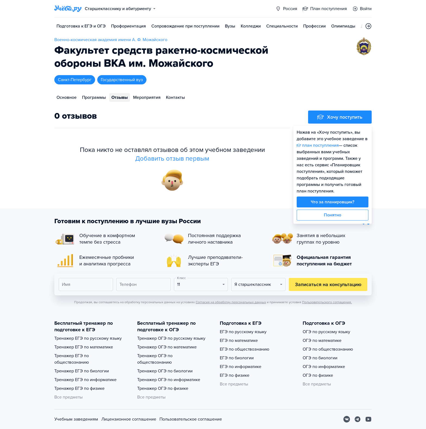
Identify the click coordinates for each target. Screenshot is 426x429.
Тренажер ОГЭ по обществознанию (155, 359)
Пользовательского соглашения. (327, 302)
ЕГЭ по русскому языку (243, 332)
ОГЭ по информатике (324, 366)
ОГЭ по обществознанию (328, 349)
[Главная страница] (68, 8)
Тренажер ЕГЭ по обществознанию (71, 359)
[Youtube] (368, 419)
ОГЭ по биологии (320, 358)
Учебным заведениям (76, 419)
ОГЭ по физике (318, 375)
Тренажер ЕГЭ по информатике (85, 379)
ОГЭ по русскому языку (326, 332)
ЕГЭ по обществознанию (244, 349)
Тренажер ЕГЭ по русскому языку (88, 338)
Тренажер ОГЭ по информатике (168, 379)
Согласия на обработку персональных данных (231, 302)
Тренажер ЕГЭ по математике (83, 347)
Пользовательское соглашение (190, 419)
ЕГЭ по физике (234, 375)
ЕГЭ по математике (239, 340)
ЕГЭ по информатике (240, 366)
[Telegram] (357, 419)
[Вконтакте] (346, 419)
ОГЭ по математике (322, 340)
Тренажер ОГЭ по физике (162, 388)
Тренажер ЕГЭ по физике (79, 388)
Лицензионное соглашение (128, 419)
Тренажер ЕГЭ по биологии (81, 371)
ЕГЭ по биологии (237, 358)
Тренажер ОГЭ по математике (167, 347)
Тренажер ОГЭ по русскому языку (171, 338)
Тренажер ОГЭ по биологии (165, 371)
